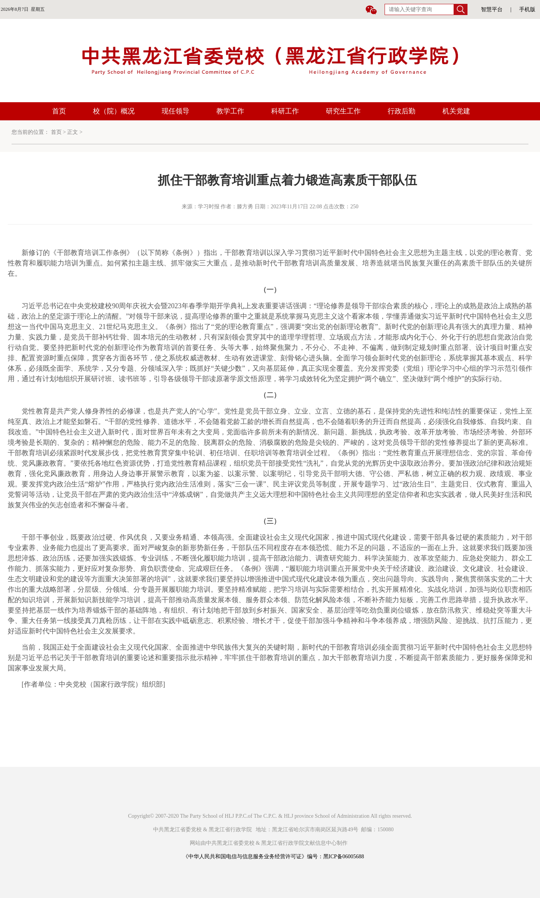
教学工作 (230, 111)
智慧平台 (492, 9)
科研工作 (285, 111)
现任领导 (175, 111)
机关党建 (456, 111)
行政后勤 (401, 111)
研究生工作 (343, 111)
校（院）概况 (114, 111)
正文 (72, 132)
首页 (59, 111)
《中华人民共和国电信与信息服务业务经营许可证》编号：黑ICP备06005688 (273, 856)
